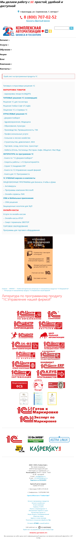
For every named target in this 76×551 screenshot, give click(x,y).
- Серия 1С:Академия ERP (14, 166)
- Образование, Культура (14, 126)
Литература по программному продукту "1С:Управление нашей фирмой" (27, 290)
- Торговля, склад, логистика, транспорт (20, 146)
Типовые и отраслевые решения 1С (19, 86)
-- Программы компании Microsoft (18, 190)
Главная (4, 289)
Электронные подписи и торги (38, 510)
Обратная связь (38, 516)
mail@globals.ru (40, 476)
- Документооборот (11, 118)
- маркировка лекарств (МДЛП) (17, 94)
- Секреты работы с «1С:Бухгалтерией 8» (21, 162)
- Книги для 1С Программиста (16, 174)
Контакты (0, 68)
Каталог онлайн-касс (38, 503)
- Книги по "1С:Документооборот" (18, 158)
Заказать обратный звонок (38, 21)
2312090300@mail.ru (41, 478)
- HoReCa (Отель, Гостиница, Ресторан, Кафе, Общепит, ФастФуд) (31, 150)
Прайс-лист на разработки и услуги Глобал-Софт (38, 529)
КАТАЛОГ (12, 289)
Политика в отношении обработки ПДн (38, 520)
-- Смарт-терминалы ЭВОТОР (16, 222)
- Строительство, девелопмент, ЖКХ (19, 142)
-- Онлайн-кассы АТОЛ (13, 218)
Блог (0, 59)
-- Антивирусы (9, 186)
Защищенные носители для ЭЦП (17, 206)
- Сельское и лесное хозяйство (16, 138)
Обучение (0, 49)
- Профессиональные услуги (15, 134)
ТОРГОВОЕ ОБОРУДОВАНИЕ (15, 226)
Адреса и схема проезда (38, 518)
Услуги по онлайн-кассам (14, 214)
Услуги (0, 44)
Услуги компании (38, 505)
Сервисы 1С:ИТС (38, 507)
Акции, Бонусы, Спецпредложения (38, 514)
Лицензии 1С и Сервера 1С (15, 110)
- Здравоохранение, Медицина (17, 122)
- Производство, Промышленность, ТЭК (20, 130)
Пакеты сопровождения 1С (38, 509)
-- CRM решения (10, 202)
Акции (0, 54)
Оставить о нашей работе (38, 523)
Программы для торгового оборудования (21, 230)
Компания (0, 64)
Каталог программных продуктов (38, 501)
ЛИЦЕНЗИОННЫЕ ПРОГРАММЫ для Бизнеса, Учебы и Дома (29, 182)
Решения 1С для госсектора (15, 102)
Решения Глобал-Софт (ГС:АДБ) (16, 106)
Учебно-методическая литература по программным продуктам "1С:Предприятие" (43, 289)
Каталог (0, 40)
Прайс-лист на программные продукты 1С (20, 76)
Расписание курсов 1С (38, 512)
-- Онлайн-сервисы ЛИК (14, 194)
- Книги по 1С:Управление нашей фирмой (22, 170)
